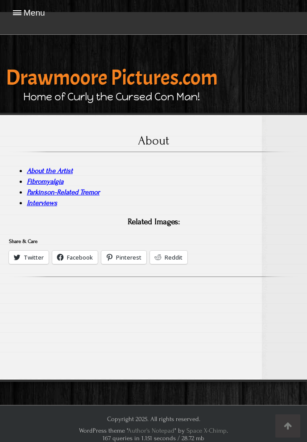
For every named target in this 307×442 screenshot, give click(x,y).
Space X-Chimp (207, 430)
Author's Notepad (151, 430)
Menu (34, 12)
